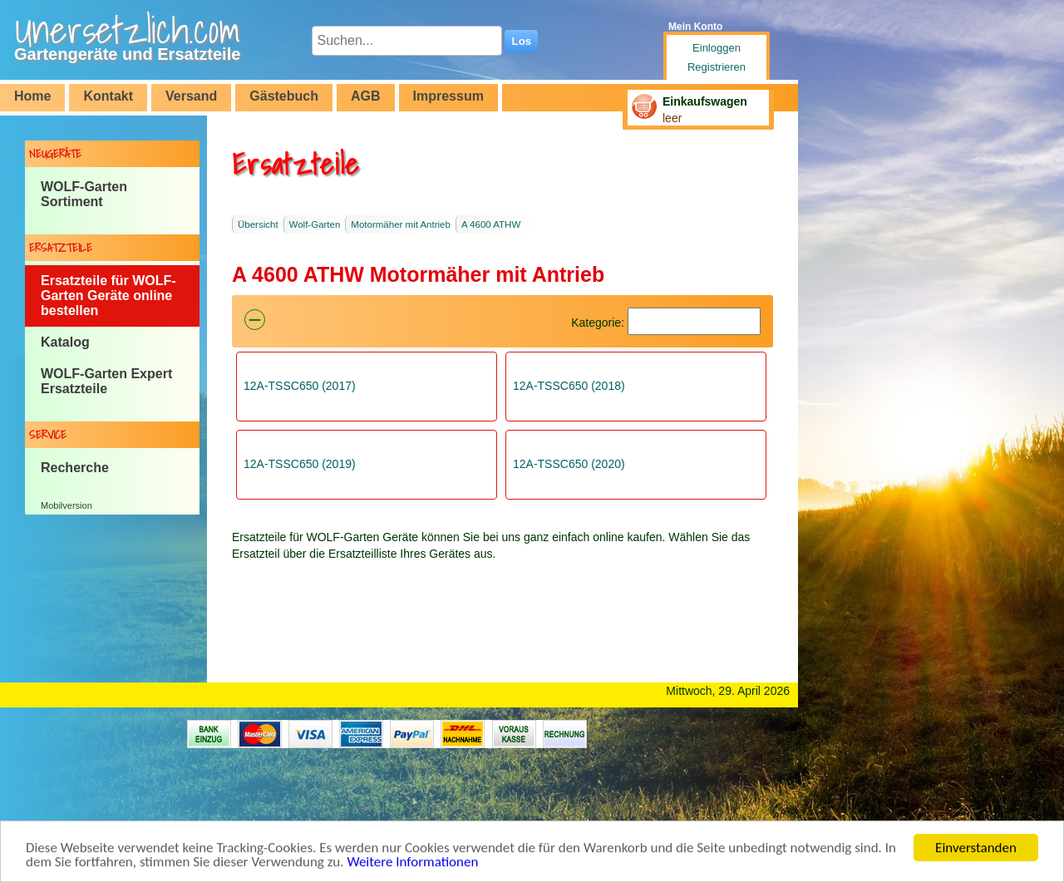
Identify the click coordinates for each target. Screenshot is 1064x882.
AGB (366, 96)
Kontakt (108, 96)
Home (32, 96)
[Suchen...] (407, 41)
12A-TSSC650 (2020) (569, 464)
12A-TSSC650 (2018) (569, 385)
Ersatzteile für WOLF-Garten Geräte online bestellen (108, 295)
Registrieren (716, 67)
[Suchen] (694, 321)
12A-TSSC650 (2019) (300, 464)
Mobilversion (66, 505)
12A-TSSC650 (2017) (300, 385)
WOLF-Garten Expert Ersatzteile (106, 381)
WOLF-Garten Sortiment (84, 194)
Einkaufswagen (705, 101)
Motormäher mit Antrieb (401, 224)
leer (672, 118)
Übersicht (258, 224)
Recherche (75, 468)
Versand (191, 96)
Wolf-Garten (315, 224)
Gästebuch (283, 96)
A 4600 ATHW (490, 224)
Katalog (65, 342)
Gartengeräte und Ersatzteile (127, 54)
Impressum (448, 96)
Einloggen (716, 48)
